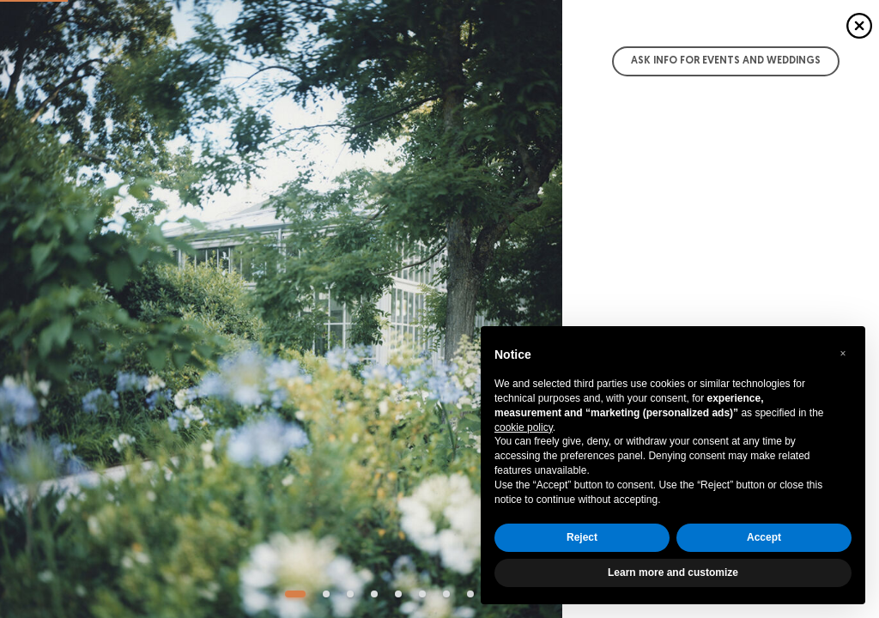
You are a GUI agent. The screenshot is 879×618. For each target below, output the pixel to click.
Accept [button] (764, 537)
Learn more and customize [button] (673, 572)
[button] (843, 353)
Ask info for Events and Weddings (726, 61)
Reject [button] (582, 537)
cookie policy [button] (523, 427)
